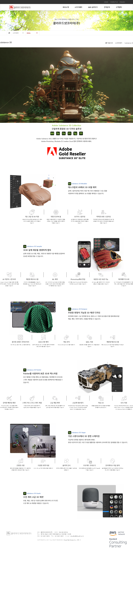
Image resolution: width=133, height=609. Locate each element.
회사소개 (66, 7)
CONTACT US (114, 2)
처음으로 (109, 43)
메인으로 (9, 33)
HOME (106, 2)
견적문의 (107, 7)
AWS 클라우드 (93, 7)
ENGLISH (122, 2)
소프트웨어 (78, 7)
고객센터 (119, 7)
